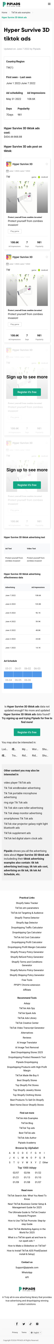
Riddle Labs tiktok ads (27, 755)
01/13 (27, 1177)
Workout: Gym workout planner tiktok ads (37, 749)
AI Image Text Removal (27, 1047)
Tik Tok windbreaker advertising (22, 787)
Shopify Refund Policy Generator (27, 957)
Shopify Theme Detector (27, 917)
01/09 (16, 1182)
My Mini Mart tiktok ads (27, 749)
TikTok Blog (27, 1123)
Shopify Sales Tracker (27, 903)
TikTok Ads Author (27, 1137)
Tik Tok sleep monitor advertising (23, 813)
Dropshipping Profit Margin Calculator (27, 947)
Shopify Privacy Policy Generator (26, 952)
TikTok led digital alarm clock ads (23, 838)
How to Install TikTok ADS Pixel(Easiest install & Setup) (27, 1252)
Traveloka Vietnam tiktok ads (17, 755)
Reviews (27, 1037)
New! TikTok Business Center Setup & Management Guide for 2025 (27, 1206)
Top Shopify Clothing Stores (27, 1095)
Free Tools (27, 980)
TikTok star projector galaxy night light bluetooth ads (26, 825)
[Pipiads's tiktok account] (30, 1324)
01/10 (38, 1177)
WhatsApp (27, 1272)
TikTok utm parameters (27, 908)
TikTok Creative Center (27, 1023)
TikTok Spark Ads (27, 1013)
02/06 (27, 1172)
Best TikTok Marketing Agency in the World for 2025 (27, 1231)
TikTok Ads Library (27, 1018)
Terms (24, 1332)
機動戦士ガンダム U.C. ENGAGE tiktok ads (17, 749)
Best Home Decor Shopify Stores (27, 1104)
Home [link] (5, 12)
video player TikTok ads (17, 782)
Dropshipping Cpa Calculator (27, 932)
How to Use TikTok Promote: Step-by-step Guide (27, 1222)
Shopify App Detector (27, 922)
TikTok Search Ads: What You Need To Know (27, 1197)
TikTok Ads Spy (27, 1008)
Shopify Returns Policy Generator (27, 970)
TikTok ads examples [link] (21, 12)
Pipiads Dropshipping (27, 1062)
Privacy (15, 1332)
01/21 (16, 1177)
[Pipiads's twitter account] (23, 1324)
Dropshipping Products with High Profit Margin (27, 1069)
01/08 (27, 1182)
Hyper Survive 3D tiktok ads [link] (14, 17)
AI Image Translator (27, 1042)
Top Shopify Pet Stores (27, 1085)
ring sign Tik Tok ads (16, 802)
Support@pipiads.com (27, 1267)
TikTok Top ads (27, 1128)
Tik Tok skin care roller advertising (23, 807)
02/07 (16, 1172)
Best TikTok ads (27, 1133)
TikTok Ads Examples (27, 1118)
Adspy (27, 1003)
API (27, 1277)
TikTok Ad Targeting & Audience (27, 913)
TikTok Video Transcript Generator (27, 1028)
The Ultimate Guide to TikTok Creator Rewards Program (27, 1214)
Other (44, 1162)
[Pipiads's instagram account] (37, 1324)
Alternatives (27, 1032)
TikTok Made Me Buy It (27, 1075)
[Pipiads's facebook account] (17, 1324)
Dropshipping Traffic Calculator (27, 927)
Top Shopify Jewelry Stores (27, 1090)
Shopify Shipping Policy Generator (27, 975)
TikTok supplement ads (17, 833)
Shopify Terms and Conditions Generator (27, 964)
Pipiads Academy (27, 1142)
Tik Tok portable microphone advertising (20, 795)
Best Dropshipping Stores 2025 (27, 1052)
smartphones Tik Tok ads (18, 818)
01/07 (38, 1182)
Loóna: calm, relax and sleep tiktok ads (7, 749)
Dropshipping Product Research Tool (27, 1057)
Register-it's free (27, 392)
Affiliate (27, 989)
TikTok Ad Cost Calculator (27, 937)
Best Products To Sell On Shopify (27, 1100)
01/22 (38, 1172)
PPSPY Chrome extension (27, 985)
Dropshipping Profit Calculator (27, 942)
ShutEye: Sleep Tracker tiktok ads (47, 749)
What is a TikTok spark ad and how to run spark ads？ (27, 1239)
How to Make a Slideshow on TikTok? (27, 1245)
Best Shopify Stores (27, 1080)
